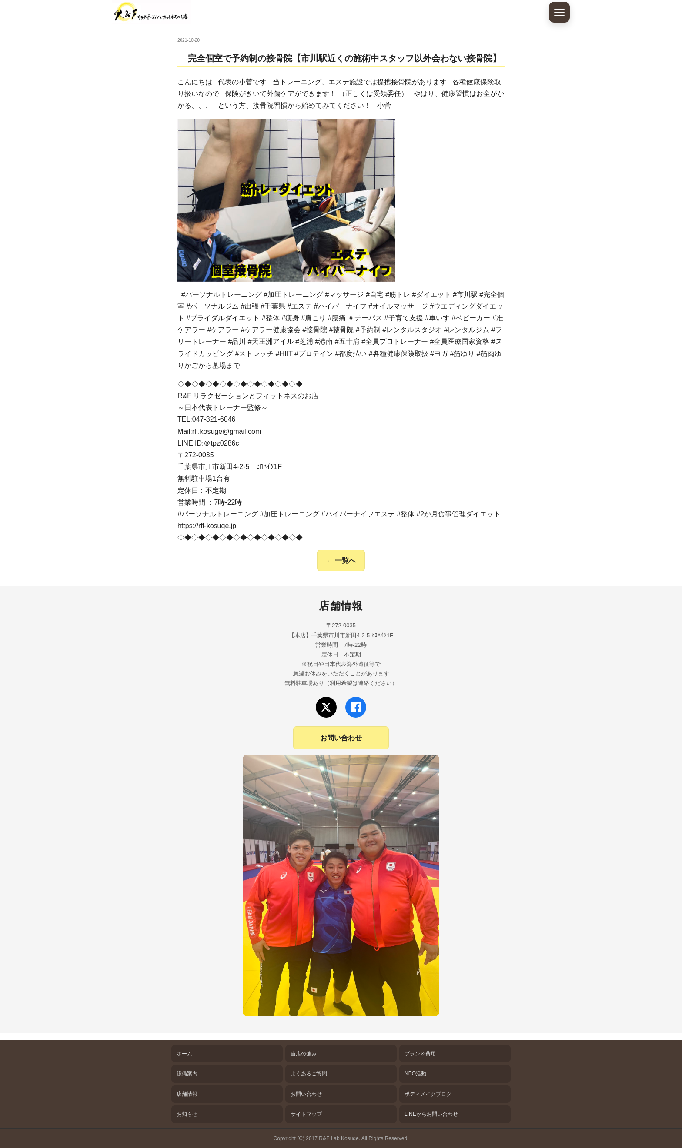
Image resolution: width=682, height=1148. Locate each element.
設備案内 (187, 1074)
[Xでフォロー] (326, 707)
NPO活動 (415, 1074)
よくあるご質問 (309, 1074)
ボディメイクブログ (428, 1094)
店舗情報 (187, 1094)
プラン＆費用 (420, 1054)
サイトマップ (306, 1114)
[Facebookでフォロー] (355, 707)
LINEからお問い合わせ (431, 1114)
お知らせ (187, 1114)
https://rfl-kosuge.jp (206, 525)
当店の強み (304, 1054)
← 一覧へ (341, 560)
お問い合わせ (341, 738)
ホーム (184, 1054)
